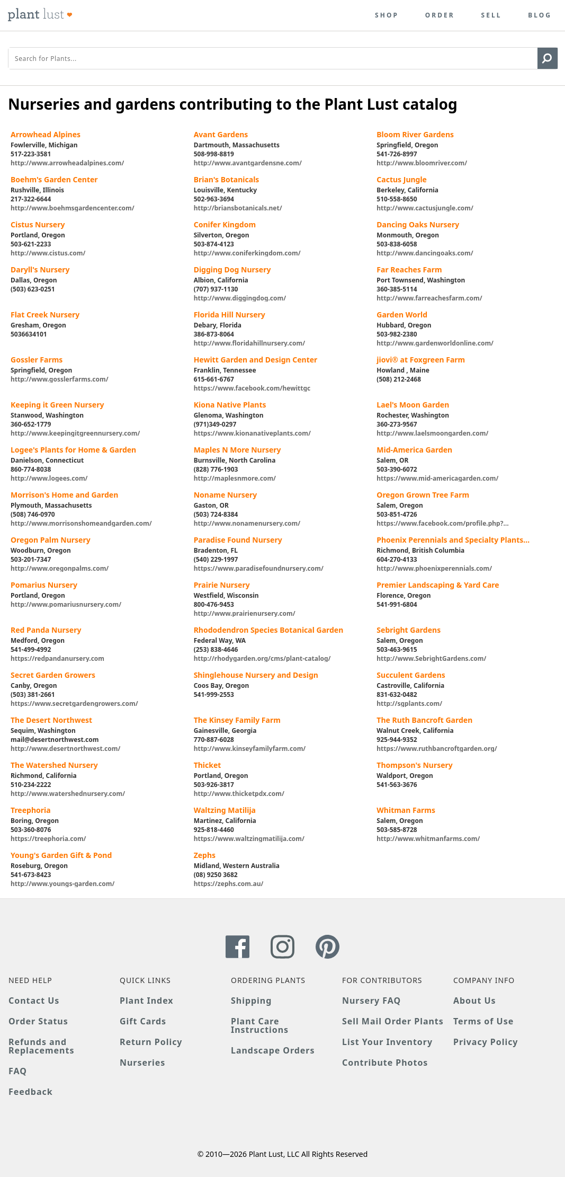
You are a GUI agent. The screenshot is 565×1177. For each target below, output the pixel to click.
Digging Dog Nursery (232, 269)
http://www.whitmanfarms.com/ (428, 838)
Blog (540, 15)
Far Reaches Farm (409, 269)
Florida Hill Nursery (229, 314)
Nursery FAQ (371, 1000)
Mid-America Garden (414, 450)
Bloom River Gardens (415, 134)
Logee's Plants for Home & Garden (73, 450)
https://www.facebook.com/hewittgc (252, 388)
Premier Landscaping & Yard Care (437, 585)
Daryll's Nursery (40, 269)
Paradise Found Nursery (238, 540)
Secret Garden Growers (53, 675)
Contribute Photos (385, 1062)
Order (440, 15)
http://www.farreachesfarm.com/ (429, 298)
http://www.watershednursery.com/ (68, 793)
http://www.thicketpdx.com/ (239, 793)
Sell (491, 15)
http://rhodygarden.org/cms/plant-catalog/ (262, 658)
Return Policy (151, 1042)
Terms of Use (483, 1021)
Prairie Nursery (222, 585)
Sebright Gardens (408, 630)
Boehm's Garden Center (54, 179)
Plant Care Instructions (260, 1025)
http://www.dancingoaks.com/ (424, 252)
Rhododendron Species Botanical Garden (269, 630)
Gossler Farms (36, 360)
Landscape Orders (273, 1050)
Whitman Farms (405, 810)
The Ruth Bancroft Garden (424, 720)
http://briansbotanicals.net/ (238, 207)
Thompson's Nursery (414, 765)
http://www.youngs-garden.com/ (62, 883)
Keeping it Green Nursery (57, 405)
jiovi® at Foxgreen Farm (420, 360)
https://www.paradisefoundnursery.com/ (259, 568)
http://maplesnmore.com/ (235, 478)
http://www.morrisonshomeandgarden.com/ (81, 523)
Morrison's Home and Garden (64, 495)
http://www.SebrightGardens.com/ (431, 658)
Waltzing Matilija (225, 810)
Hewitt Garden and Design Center (256, 360)
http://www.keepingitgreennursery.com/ (75, 433)
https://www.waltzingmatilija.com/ (249, 838)
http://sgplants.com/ (409, 703)
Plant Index (147, 1000)
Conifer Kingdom (225, 224)
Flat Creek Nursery (45, 314)
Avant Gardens (221, 134)
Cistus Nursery (38, 224)
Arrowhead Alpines (45, 134)
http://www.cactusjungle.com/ (424, 207)
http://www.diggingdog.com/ (240, 298)
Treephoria (31, 810)
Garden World (401, 314)
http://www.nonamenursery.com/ (247, 523)
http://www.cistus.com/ (48, 252)
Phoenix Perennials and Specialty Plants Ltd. (449, 540)
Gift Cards (143, 1021)
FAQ (17, 1071)
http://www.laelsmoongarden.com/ (432, 433)
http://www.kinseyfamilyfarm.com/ (250, 748)
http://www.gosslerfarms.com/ (60, 379)
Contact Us (33, 1000)
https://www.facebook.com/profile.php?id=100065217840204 (439, 523)
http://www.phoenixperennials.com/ (434, 568)
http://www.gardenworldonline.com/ (435, 343)
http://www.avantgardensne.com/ (248, 162)
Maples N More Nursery (237, 450)
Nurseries (142, 1062)
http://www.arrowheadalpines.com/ (67, 162)
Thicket (207, 765)
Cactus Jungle (401, 179)
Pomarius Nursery (44, 585)
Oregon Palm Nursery (51, 540)
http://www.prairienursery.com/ (244, 613)
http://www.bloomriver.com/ (421, 162)
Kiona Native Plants (230, 405)
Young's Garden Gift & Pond (61, 855)
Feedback (30, 1092)
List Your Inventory (387, 1042)
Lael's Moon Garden (412, 405)
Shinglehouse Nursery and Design (256, 675)
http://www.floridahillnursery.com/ (250, 343)
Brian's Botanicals (226, 179)
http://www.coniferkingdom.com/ (247, 252)
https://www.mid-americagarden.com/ (437, 478)
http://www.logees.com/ (49, 478)
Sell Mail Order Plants (393, 1021)
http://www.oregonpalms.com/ (60, 568)
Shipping (251, 1000)
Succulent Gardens (410, 675)
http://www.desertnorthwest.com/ (65, 748)
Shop (387, 15)
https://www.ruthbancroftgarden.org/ (436, 748)
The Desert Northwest (51, 720)
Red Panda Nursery (46, 630)
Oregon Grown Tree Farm (422, 495)
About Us (474, 1000)
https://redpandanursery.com (57, 658)
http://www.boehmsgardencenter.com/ (72, 207)
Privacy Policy (485, 1042)
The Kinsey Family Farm (237, 720)
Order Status (38, 1021)
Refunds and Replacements (41, 1046)
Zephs (205, 855)
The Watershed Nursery (54, 765)
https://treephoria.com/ (48, 838)
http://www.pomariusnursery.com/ (66, 604)
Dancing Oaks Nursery (417, 224)
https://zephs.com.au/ (229, 883)
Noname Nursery (225, 495)
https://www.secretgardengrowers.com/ (74, 703)
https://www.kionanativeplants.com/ (252, 433)
